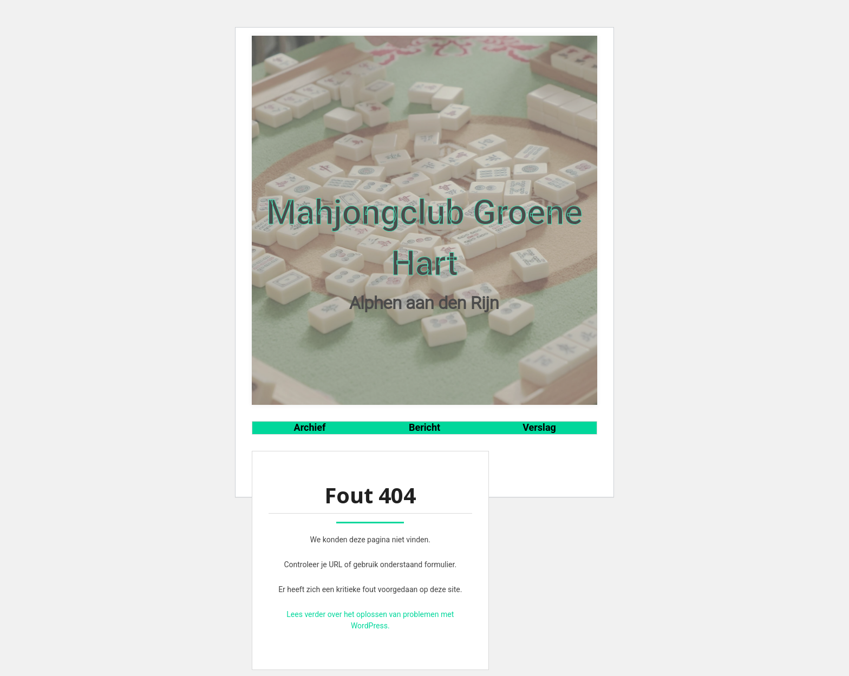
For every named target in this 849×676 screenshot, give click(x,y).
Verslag (539, 427)
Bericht (424, 427)
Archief (310, 427)
